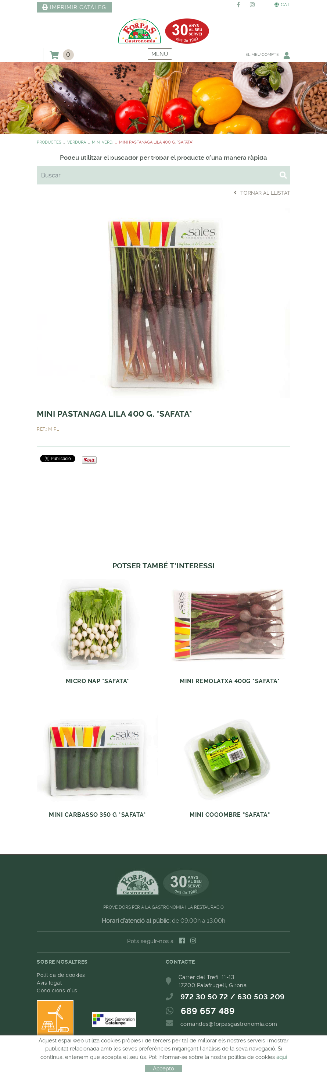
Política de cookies (61, 975)
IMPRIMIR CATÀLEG (74, 7)
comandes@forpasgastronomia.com (228, 1024)
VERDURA (76, 142)
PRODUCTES (49, 142)
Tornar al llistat (262, 193)
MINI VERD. (102, 142)
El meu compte (267, 55)
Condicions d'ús (57, 990)
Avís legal (49, 983)
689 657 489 (208, 1011)
